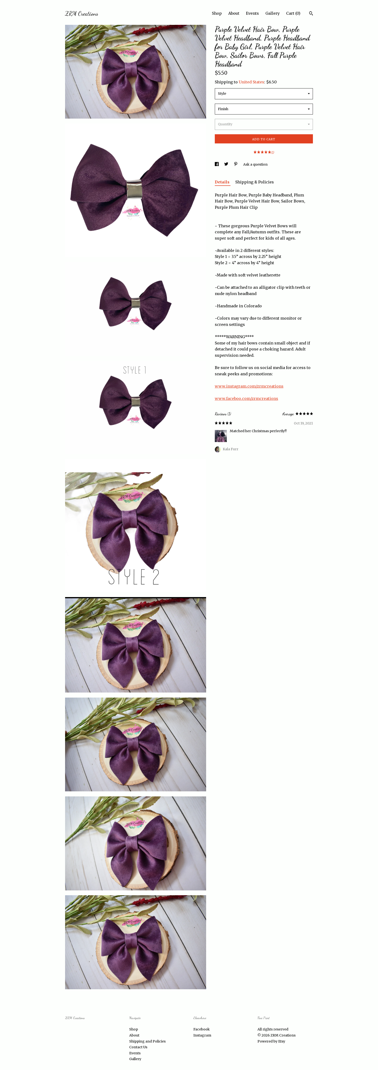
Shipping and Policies (147, 1041)
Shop (217, 13)
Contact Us (138, 1047)
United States (251, 82)
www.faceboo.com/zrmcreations (246, 398)
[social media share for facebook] (217, 164)
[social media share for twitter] (226, 164)
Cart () (293, 13)
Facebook (201, 1029)
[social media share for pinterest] (236, 164)
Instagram (202, 1035)
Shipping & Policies (254, 182)
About (233, 13)
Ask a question (255, 164)
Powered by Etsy (271, 1041)
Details (222, 182)
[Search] (311, 14)
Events (252, 13)
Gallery (272, 13)
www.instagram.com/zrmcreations (249, 386)
